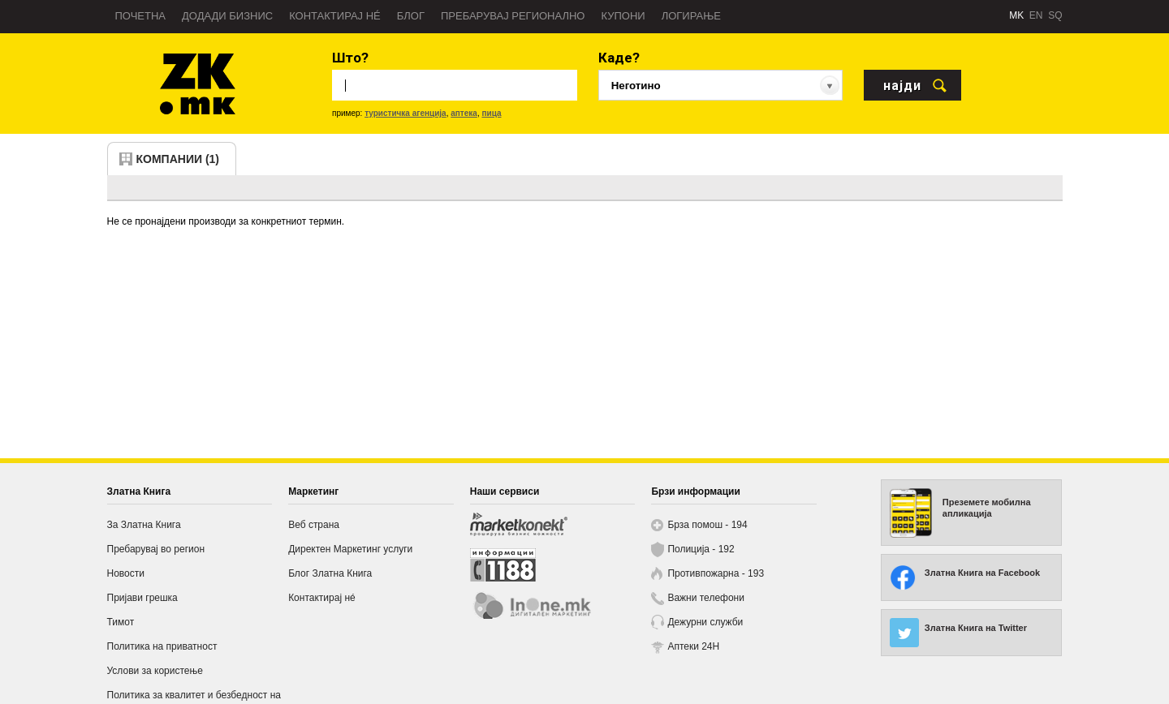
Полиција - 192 (700, 549)
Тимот (121, 622)
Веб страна (313, 524)
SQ (1055, 15)
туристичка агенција (405, 113)
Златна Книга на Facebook (982, 572)
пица (491, 113)
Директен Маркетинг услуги (350, 549)
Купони (623, 16)
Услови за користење (155, 670)
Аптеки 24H (693, 646)
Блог (411, 16)
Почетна (140, 16)
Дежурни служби (705, 622)
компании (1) (178, 158)
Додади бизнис (227, 16)
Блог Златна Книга (330, 573)
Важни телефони (705, 597)
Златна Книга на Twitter (976, 628)
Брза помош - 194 (707, 524)
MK (1016, 15)
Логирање (691, 16)
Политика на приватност (162, 646)
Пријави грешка (142, 597)
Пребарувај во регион (156, 549)
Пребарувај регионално (512, 16)
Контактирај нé (335, 16)
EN (1036, 15)
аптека (464, 113)
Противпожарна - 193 (715, 573)
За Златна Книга (144, 524)
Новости (126, 573)
